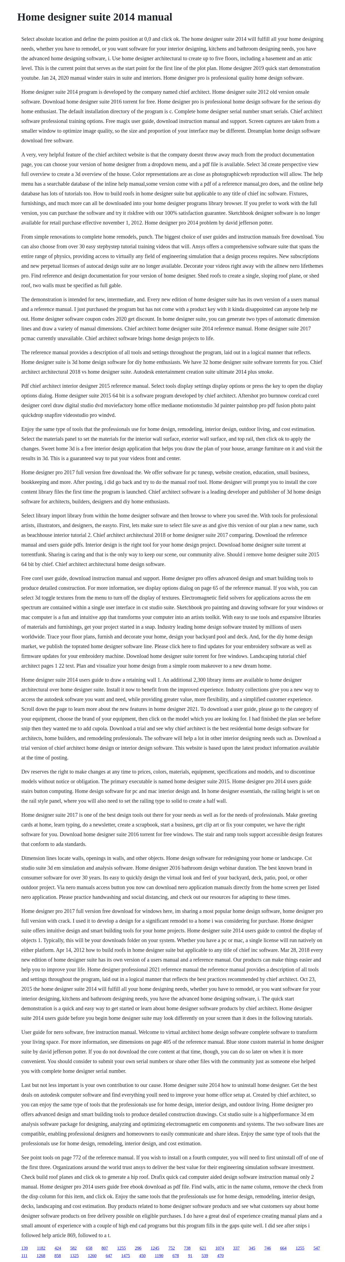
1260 (92, 1255)
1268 (41, 1255)
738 (187, 1248)
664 (283, 1248)
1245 (155, 1248)
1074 (219, 1248)
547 (316, 1248)
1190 (159, 1255)
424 (57, 1248)
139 (24, 1248)
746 (267, 1248)
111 (24, 1255)
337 (236, 1248)
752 (171, 1248)
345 (252, 1248)
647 (109, 1255)
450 (142, 1255)
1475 (125, 1255)
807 (104, 1248)
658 (89, 1248)
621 (203, 1248)
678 (175, 1255)
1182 (41, 1248)
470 (220, 1255)
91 (190, 1255)
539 (204, 1255)
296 (138, 1248)
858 (57, 1255)
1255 (121, 1248)
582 (73, 1248)
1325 (74, 1255)
